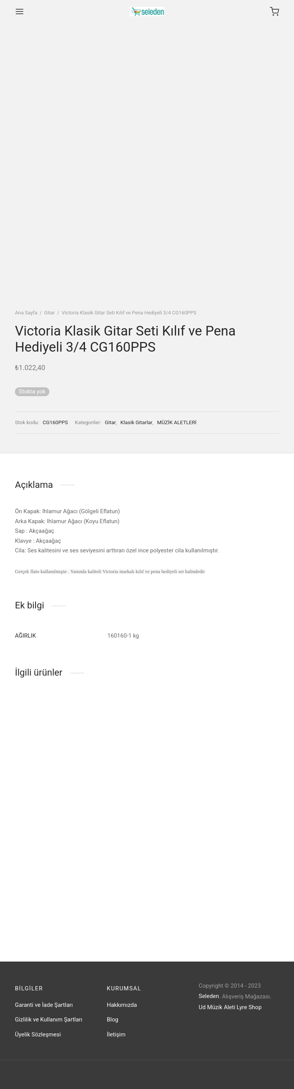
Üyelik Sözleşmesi (38, 1034)
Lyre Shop (249, 1007)
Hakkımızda (122, 1004)
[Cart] (274, 11)
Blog (112, 1019)
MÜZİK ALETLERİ (176, 422)
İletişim (116, 1034)
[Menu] (19, 11)
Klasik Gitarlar (137, 422)
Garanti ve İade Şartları (44, 1004)
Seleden (209, 996)
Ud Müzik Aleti (217, 1007)
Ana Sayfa (26, 313)
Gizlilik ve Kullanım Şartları (48, 1019)
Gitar (49, 313)
